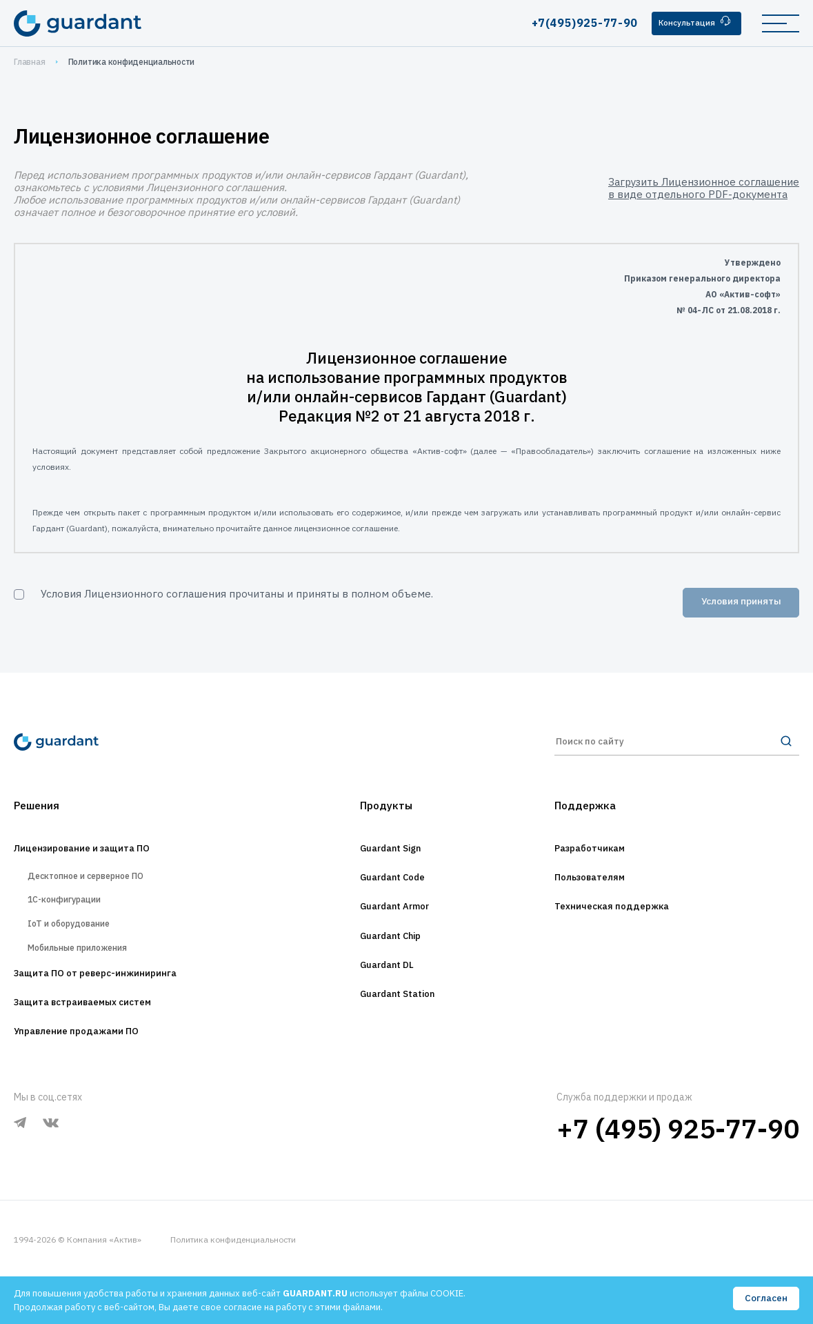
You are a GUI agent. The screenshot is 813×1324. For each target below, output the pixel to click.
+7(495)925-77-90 (572, 23)
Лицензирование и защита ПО (99, 860)
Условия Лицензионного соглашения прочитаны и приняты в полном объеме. (237, 593)
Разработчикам (598, 860)
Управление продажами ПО (91, 1075)
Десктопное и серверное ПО (101, 891)
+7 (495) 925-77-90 (677, 1173)
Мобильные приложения (90, 980)
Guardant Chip (389, 955)
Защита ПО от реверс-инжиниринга (116, 1012)
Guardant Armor (394, 923)
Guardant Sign (388, 860)
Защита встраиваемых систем (100, 1043)
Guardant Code (391, 892)
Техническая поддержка (625, 923)
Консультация (690, 22)
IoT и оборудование (80, 951)
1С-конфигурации (73, 920)
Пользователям (599, 892)
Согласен (765, 1299)
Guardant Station (396, 1019)
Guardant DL (384, 987)
